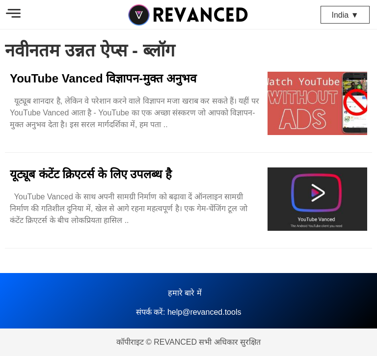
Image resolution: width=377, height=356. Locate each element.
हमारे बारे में (185, 293)
